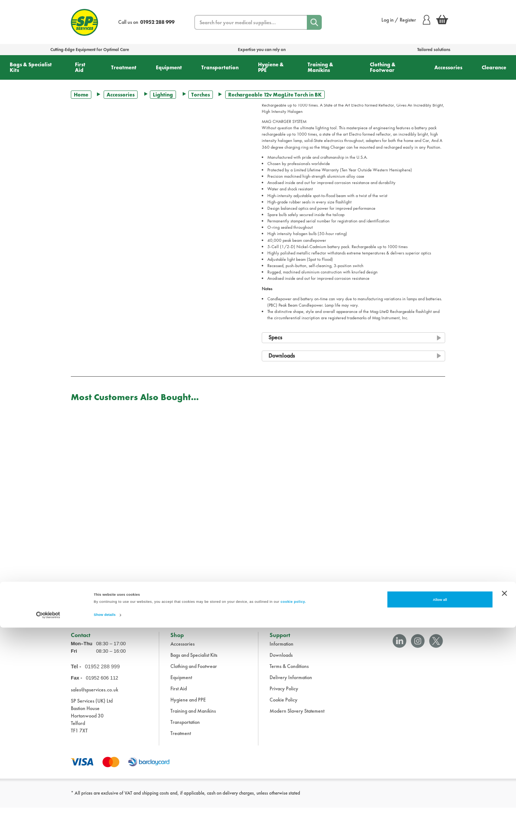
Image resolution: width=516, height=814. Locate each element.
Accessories (448, 67)
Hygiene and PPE (188, 705)
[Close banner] (504, 779)
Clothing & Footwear (383, 67)
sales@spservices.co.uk (94, 695)
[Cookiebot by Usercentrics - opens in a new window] (48, 801)
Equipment (169, 67)
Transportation (220, 67)
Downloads (281, 661)
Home (81, 94)
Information (281, 649)
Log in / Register (405, 20)
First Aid (80, 67)
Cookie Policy (284, 705)
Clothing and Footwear (193, 672)
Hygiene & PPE (271, 67)
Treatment (123, 67)
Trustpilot (79, 602)
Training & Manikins (320, 67)
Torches (200, 94)
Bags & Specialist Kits (31, 67)
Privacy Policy (284, 694)
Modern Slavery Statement (297, 716)
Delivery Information (291, 683)
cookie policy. (293, 789)
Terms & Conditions (289, 672)
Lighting (163, 94)
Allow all (440, 786)
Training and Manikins (193, 716)
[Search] (314, 22)
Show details (105, 802)
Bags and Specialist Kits (193, 661)
